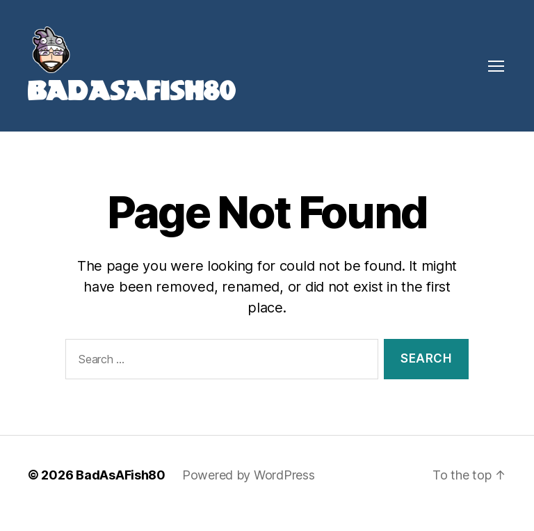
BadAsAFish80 (120, 491)
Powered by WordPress (248, 491)
